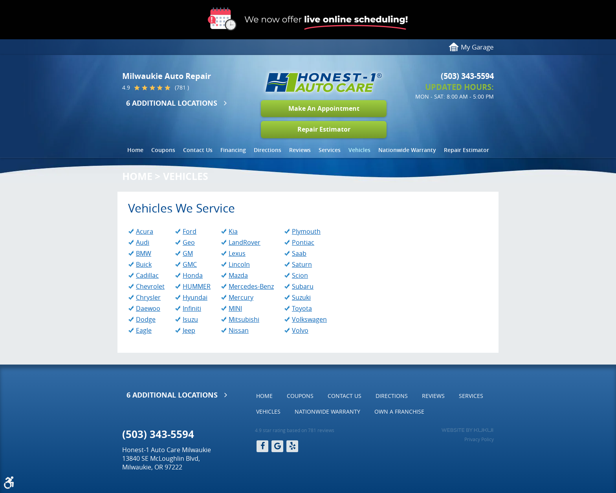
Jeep (189, 330)
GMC (190, 264)
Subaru (303, 286)
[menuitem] (135, 150)
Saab (299, 253)
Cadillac (147, 275)
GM (188, 253)
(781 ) (182, 87)
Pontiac (303, 242)
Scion (300, 275)
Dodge (146, 319)
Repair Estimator (323, 129)
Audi (142, 242)
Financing (233, 150)
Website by (467, 430)
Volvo (300, 330)
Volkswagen (309, 319)
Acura (144, 231)
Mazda (238, 275)
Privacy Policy (479, 439)
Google (277, 446)
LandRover (244, 242)
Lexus (237, 253)
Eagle (144, 330)
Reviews (300, 150)
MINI (235, 308)
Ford (189, 231)
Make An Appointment (323, 108)
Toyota (302, 308)
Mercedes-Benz (251, 286)
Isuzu (190, 319)
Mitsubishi (244, 319)
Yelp (292, 446)
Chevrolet (150, 286)
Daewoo (148, 308)
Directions (267, 150)
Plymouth (306, 231)
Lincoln (239, 264)
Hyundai (195, 297)
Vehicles (359, 150)
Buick (144, 264)
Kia (233, 231)
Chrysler (148, 297)
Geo (189, 242)
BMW (143, 253)
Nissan (239, 330)
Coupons (163, 150)
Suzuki (301, 297)
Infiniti (192, 308)
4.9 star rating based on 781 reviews (294, 430)
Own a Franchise (399, 411)
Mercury (241, 297)
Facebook (262, 446)
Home (135, 150)
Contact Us (198, 150)
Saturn (302, 264)
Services (330, 150)
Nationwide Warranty (407, 150)
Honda (193, 275)
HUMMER (197, 286)
